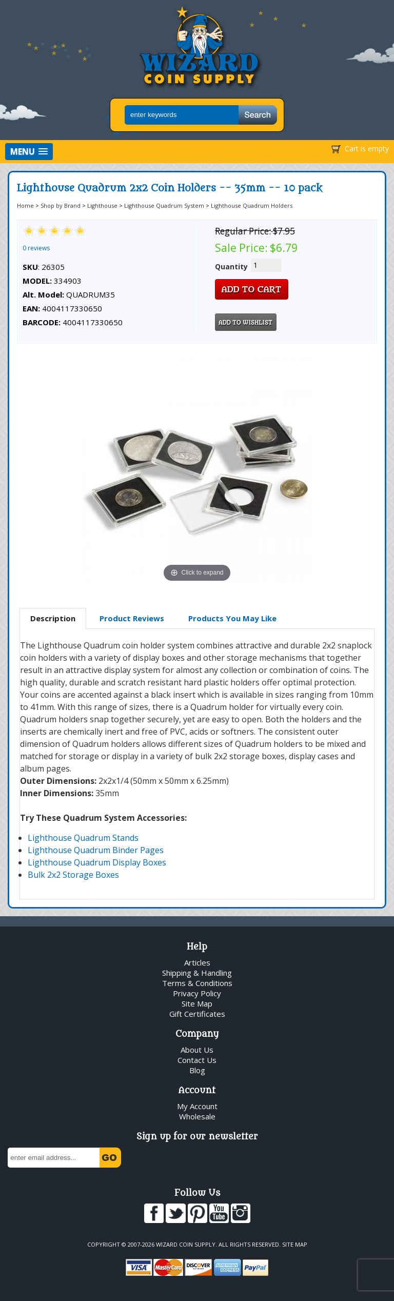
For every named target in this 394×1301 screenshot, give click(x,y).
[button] (29, 151)
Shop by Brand (61, 205)
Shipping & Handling (197, 973)
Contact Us (197, 1060)
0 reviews (36, 248)
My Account (197, 1106)
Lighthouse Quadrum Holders (251, 205)
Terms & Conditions (197, 983)
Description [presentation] (52, 618)
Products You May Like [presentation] (232, 618)
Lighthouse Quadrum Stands (83, 837)
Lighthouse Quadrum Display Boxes (97, 862)
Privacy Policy (197, 993)
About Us (197, 1049)
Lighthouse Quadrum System (164, 205)
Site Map (197, 1003)
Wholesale (197, 1116)
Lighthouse (102, 205)
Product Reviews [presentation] (132, 618)
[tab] (52, 618)
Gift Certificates (197, 1014)
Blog (197, 1070)
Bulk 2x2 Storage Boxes (73, 874)
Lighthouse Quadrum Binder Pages (96, 850)
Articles (197, 962)
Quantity (231, 266)
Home (25, 205)
